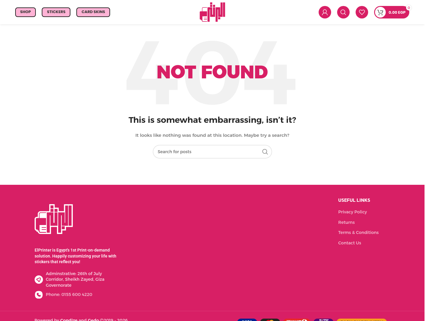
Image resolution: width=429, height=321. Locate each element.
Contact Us (349, 244)
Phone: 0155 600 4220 (69, 295)
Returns (346, 223)
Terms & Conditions (358, 233)
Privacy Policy (352, 213)
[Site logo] (212, 12)
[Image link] (54, 219)
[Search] (343, 13)
